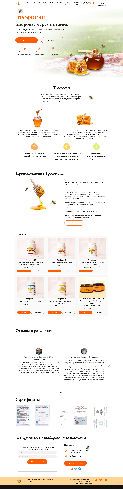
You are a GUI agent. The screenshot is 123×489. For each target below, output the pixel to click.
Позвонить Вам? (102, 5)
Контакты (87, 2)
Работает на (61, 487)
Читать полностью (74, 223)
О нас (35, 2)
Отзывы (59, 2)
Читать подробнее (26, 40)
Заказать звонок (37, 462)
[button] (33, 267)
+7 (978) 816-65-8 (74, 452)
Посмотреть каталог (53, 40)
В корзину (24, 271)
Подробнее (38, 271)
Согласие (51, 466)
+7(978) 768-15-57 (75, 457)
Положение (41, 466)
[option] (61, 365)
